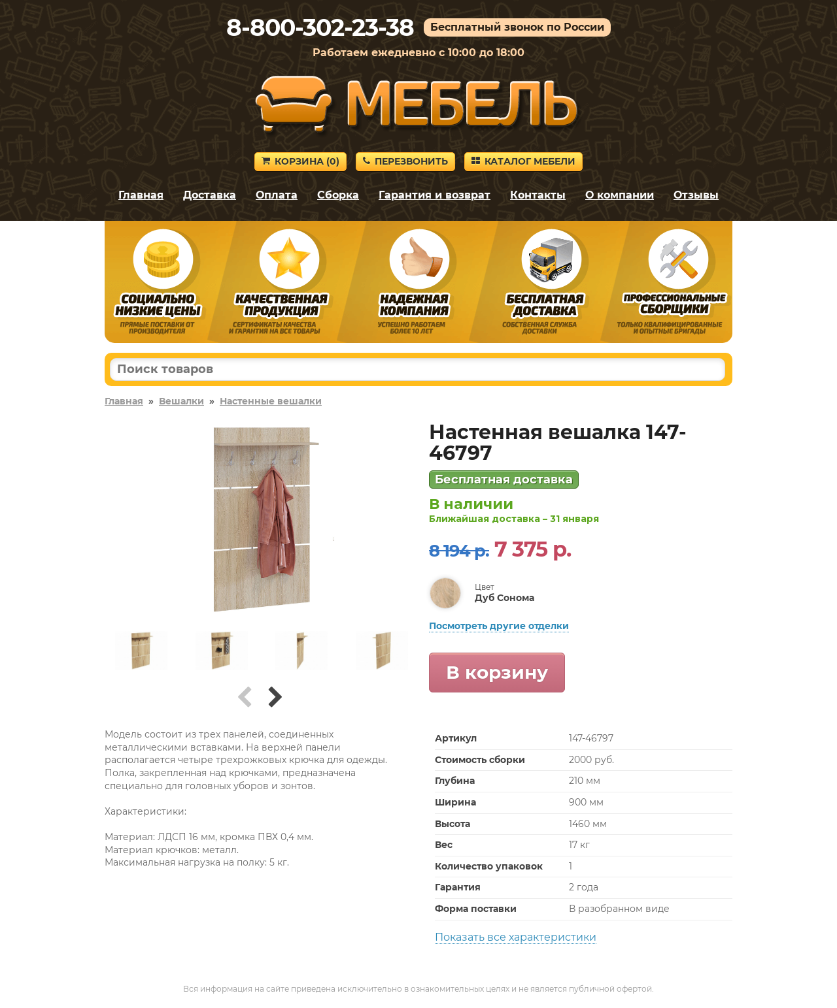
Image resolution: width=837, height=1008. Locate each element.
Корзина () (300, 161)
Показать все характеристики (515, 937)
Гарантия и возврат (434, 195)
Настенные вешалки (271, 401)
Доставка (209, 195)
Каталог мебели (523, 161)
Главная (140, 195)
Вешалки (181, 401)
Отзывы (696, 195)
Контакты (538, 195)
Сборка (338, 195)
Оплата (277, 195)
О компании (619, 195)
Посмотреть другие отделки (499, 626)
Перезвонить (405, 161)
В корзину (497, 672)
